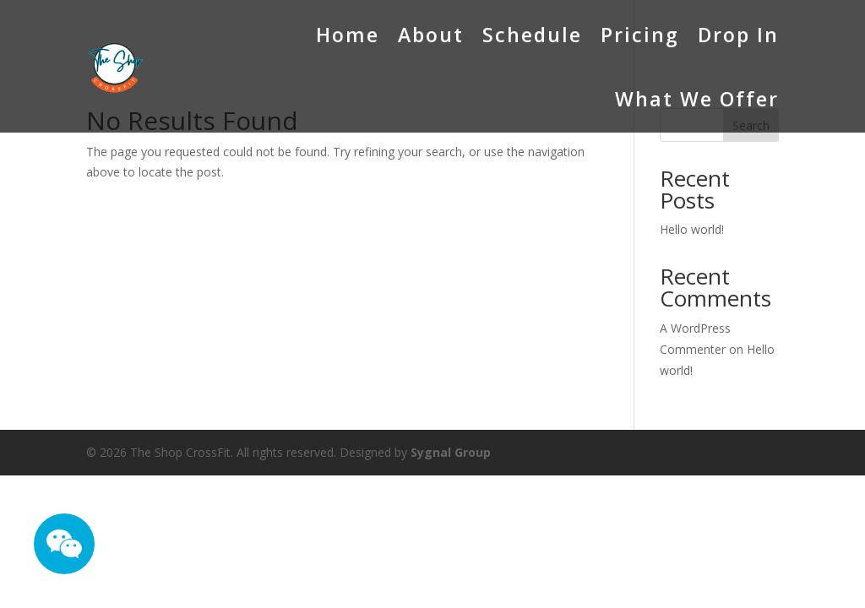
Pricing (640, 34)
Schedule (532, 34)
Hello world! (692, 229)
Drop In (738, 34)
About (431, 34)
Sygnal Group (451, 452)
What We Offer (697, 98)
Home (347, 34)
